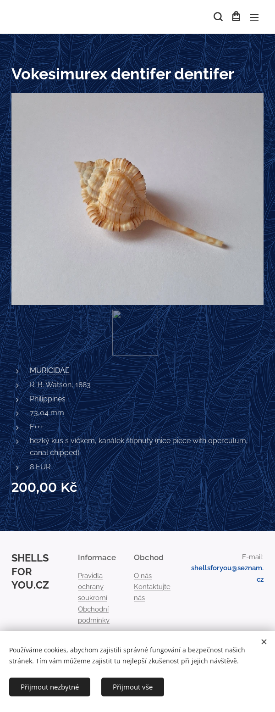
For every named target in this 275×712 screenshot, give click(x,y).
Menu (254, 17)
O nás (143, 576)
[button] (217, 17)
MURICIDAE (50, 370)
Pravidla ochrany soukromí (92, 587)
